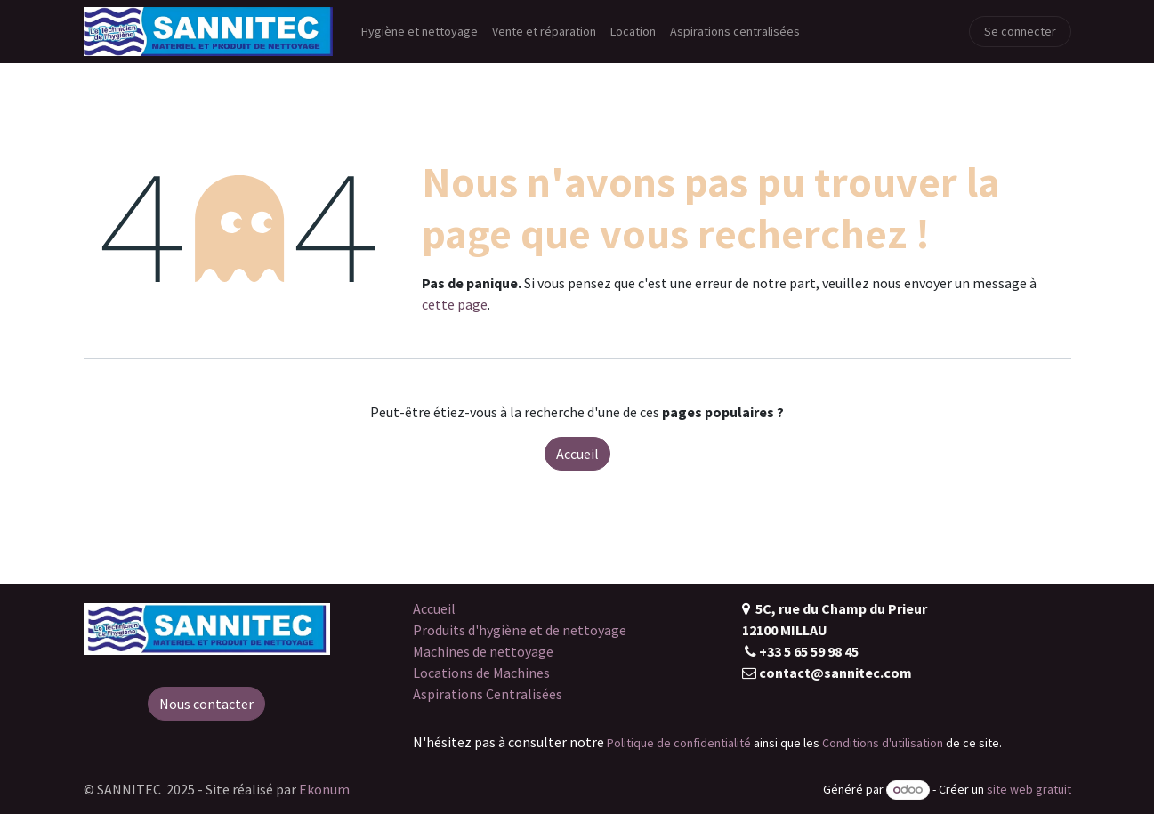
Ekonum (324, 789)
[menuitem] (419, 31)
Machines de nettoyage (483, 651)
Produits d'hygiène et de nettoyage (519, 630)
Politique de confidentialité (679, 743)
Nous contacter (206, 704)
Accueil (577, 454)
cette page (455, 304)
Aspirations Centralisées (487, 694)
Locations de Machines (481, 672)
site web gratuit (1029, 789)
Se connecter (1020, 31)
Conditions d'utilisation (882, 743)
